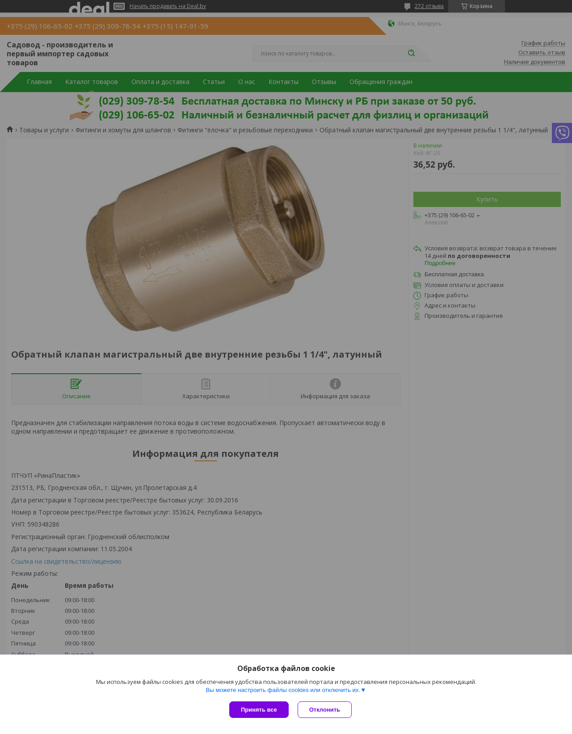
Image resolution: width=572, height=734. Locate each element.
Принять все (259, 709)
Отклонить (324, 709)
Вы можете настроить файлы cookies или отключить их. (283, 690)
